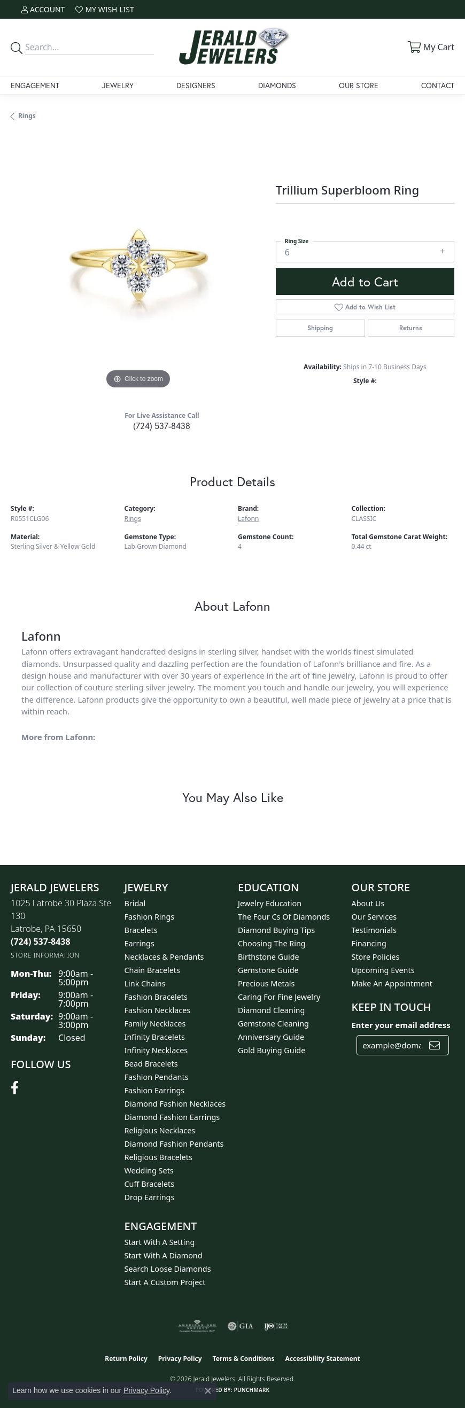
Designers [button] (195, 85)
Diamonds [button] (277, 85)
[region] (138, 264)
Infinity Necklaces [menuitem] (156, 1050)
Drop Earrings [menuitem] (150, 1197)
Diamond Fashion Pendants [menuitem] (174, 1144)
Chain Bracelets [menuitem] (152, 970)
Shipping (320, 328)
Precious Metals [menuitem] (266, 983)
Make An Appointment (392, 983)
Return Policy (126, 1358)
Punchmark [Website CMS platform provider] (252, 1390)
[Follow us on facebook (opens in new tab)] (14, 1088)
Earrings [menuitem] (139, 943)
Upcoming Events (383, 970)
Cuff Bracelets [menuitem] (150, 1184)
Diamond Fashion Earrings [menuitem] (172, 1117)
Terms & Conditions (244, 1358)
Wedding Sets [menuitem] (149, 1170)
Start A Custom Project (165, 1282)
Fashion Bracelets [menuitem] (156, 997)
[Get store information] (45, 955)
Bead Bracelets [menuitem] (151, 1064)
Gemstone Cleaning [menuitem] (273, 1023)
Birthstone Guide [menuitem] (268, 957)
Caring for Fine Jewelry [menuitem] (279, 997)
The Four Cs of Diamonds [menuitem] (284, 917)
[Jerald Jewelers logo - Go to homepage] (233, 47)
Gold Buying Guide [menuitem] (271, 1050)
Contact (437, 85)
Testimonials (374, 930)
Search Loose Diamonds (168, 1269)
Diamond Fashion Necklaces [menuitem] (175, 1104)
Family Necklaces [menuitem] (155, 1023)
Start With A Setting (160, 1242)
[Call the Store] (41, 941)
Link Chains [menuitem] (145, 983)
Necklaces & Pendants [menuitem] (164, 957)
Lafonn (248, 518)
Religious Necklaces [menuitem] (160, 1130)
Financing (369, 943)
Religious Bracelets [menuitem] (158, 1157)
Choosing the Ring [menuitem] (272, 943)
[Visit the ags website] (197, 1326)
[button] (43, 9)
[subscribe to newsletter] (434, 1045)
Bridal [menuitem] (135, 903)
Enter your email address (401, 1025)
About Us (368, 903)
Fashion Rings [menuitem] (150, 917)
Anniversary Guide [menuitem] (271, 1037)
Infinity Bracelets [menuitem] (155, 1037)
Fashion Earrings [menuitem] (155, 1090)
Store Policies (376, 957)
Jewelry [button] (118, 85)
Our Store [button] (358, 85)
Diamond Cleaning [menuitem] (271, 1010)
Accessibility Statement (322, 1358)
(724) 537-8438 (161, 425)
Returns (410, 328)
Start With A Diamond (164, 1255)
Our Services (374, 917)
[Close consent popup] (208, 1391)
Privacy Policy (180, 1358)
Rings (27, 115)
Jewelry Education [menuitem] (269, 903)
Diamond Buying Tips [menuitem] (276, 930)
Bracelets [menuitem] (141, 930)
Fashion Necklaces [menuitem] (158, 1010)
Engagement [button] (35, 85)
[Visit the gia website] (240, 1326)
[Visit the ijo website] (276, 1326)
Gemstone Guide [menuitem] (268, 970)
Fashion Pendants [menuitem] (157, 1077)
